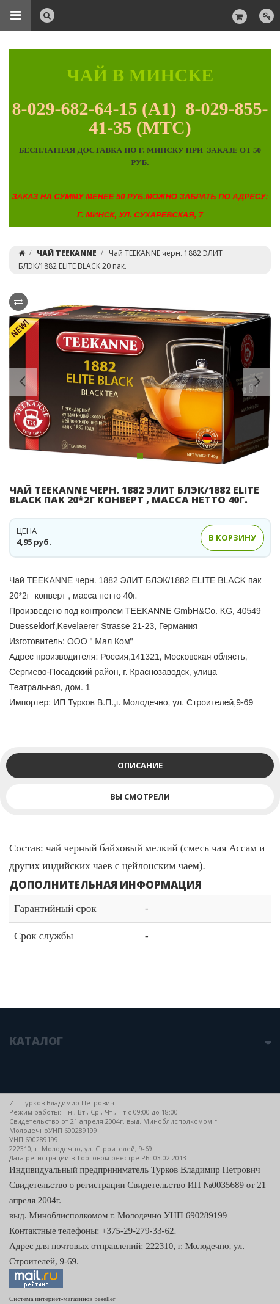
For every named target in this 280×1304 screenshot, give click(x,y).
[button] (23, 384)
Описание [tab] (140, 765)
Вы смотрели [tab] (140, 796)
